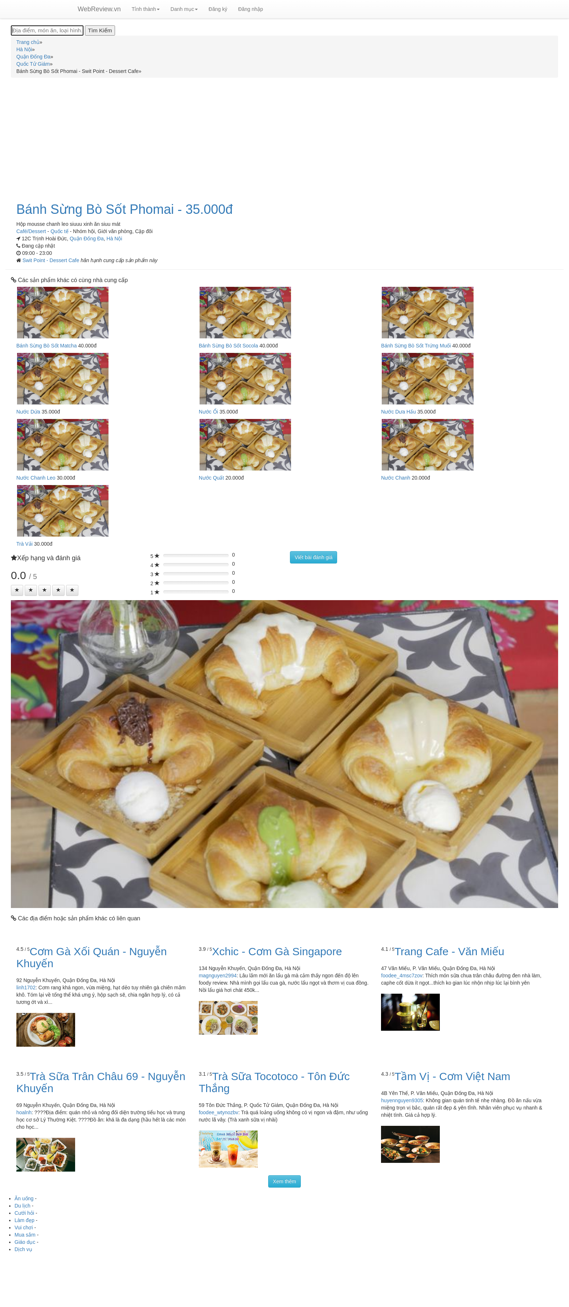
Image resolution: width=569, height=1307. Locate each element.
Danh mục (184, 9)
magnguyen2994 (218, 975)
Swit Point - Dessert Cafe (51, 260)
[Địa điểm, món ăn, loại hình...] (47, 30)
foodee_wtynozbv (218, 1112)
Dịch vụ (23, 1249)
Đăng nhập (250, 9)
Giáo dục (25, 1242)
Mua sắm (25, 1235)
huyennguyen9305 (402, 1100)
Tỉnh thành (146, 9)
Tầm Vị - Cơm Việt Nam (452, 1076)
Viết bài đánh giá (313, 557)
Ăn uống (24, 1198)
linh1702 (26, 987)
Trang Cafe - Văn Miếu (449, 951)
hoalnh (24, 1112)
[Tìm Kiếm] (100, 30)
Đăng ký (218, 9)
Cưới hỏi (24, 1213)
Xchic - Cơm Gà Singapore (277, 951)
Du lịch (22, 1206)
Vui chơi (24, 1227)
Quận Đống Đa (87, 238)
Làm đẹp (24, 1220)
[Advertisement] (284, 136)
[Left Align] (17, 590)
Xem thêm (284, 1181)
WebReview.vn (99, 9)
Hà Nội (114, 238)
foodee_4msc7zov (401, 975)
